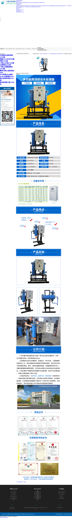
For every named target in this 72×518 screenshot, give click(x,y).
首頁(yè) (41, 53)
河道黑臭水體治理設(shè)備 (20, 5)
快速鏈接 (61, 488)
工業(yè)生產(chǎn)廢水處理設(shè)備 (42, 5)
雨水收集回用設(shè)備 (28, 6)
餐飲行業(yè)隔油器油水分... (62, 5)
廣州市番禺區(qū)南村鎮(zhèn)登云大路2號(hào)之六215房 (36, 508)
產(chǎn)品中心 (45, 53)
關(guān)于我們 (18, 2)
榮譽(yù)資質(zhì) (28, 2)
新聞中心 (61, 496)
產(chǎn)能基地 (61, 494)
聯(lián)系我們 (42, 2)
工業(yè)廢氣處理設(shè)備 (53, 5)
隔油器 (23, 48)
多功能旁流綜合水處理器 (68, 53)
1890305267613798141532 (12, 508)
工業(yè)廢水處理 (18, 48)
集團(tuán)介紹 (13, 488)
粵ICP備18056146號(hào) (68, 514)
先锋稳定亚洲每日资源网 (4, 517)
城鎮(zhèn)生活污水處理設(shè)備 (30, 5)
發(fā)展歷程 (23, 2)
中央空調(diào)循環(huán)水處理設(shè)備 (56, 53)
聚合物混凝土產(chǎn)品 (36, 6)
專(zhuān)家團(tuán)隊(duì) (35, 2)
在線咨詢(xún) (60, 507)
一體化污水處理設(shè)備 (10, 48)
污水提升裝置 (28, 48)
